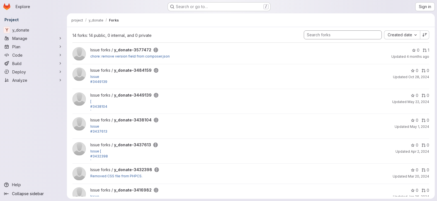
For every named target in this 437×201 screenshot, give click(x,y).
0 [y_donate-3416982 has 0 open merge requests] (425, 190)
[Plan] (33, 47)
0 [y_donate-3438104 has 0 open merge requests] (425, 120)
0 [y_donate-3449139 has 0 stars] (414, 95)
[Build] (33, 63)
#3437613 (98, 131)
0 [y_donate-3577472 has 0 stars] (415, 50)
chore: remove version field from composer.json (130, 56)
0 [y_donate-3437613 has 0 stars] (414, 145)
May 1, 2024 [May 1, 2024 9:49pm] (419, 127)
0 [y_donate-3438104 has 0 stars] (414, 120)
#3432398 (99, 156)
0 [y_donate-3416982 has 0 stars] (414, 190)
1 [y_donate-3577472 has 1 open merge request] (426, 50)
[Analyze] (33, 80)
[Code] (33, 55)
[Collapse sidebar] (33, 194)
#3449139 (98, 82)
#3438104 (98, 106)
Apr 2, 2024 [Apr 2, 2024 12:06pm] (420, 151)
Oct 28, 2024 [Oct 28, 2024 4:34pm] (418, 77)
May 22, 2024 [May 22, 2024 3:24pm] (418, 102)
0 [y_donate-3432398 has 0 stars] (414, 170)
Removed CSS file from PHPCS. (116, 176)
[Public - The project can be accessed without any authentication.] (156, 50)
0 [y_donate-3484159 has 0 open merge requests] (425, 70)
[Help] (33, 185)
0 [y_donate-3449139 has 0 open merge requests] (425, 95)
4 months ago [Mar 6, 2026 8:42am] (418, 56)
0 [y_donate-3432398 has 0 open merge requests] (425, 170)
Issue (94, 77)
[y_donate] (33, 30)
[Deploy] (33, 72)
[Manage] (33, 38)
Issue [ (95, 151)
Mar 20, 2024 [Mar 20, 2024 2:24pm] (418, 176)
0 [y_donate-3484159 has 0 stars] (414, 70)
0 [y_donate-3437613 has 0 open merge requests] (425, 145)
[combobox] (402, 34)
